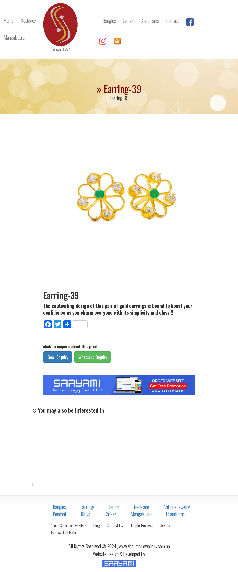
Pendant (59, 514)
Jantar (114, 507)
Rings (85, 514)
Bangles (59, 507)
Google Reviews (141, 525)
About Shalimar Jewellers (68, 525)
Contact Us (115, 525)
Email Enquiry (57, 357)
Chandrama (175, 514)
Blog (96, 525)
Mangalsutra (141, 514)
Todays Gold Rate (63, 532)
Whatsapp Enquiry (92, 357)
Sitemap (166, 525)
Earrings (87, 507)
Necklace (141, 507)
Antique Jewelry (176, 507)
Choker (110, 514)
